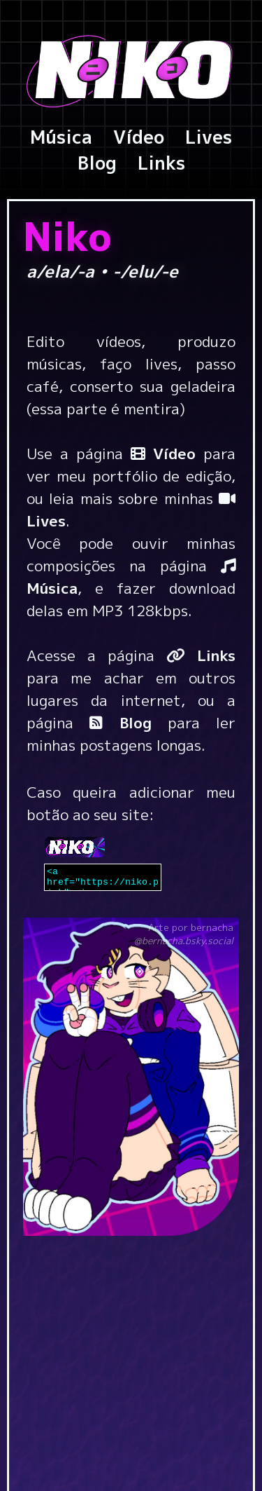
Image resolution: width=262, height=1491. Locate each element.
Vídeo (138, 136)
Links (161, 162)
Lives (208, 136)
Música (61, 136)
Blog (97, 162)
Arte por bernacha (183, 934)
